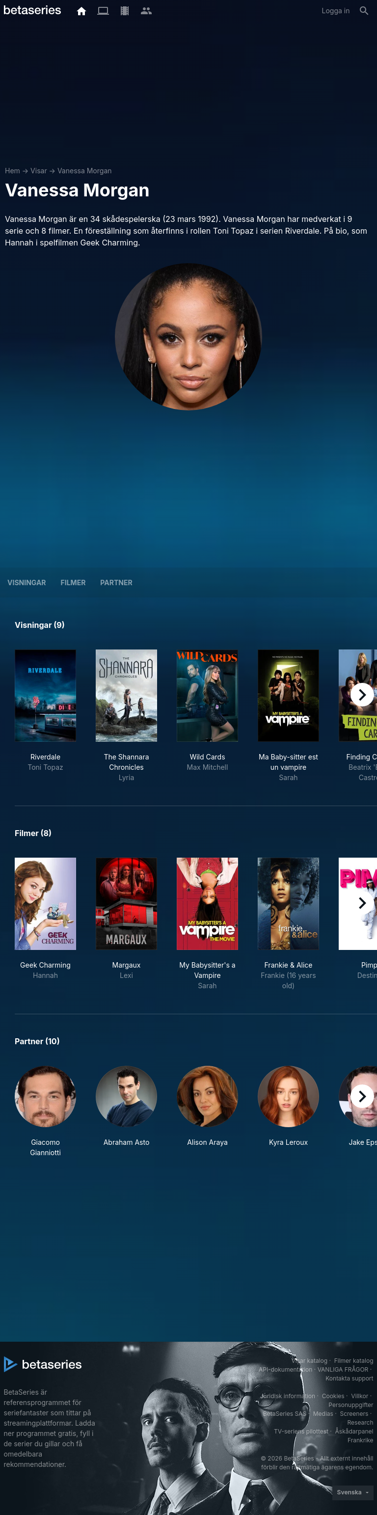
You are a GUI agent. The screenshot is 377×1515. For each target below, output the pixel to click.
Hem (12, 170)
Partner (116, 582)
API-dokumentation (285, 1369)
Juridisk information (287, 1396)
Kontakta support (349, 1378)
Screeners (354, 1413)
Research (361, 1422)
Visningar (26, 582)
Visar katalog (309, 1360)
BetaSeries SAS (284, 1413)
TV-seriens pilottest (301, 1431)
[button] (45, 1112)
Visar (38, 170)
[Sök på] (364, 11)
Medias (323, 1413)
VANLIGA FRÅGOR (343, 1369)
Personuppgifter (350, 1404)
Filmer (73, 582)
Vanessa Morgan (84, 170)
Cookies (333, 1396)
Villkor (359, 1396)
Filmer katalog (354, 1360)
